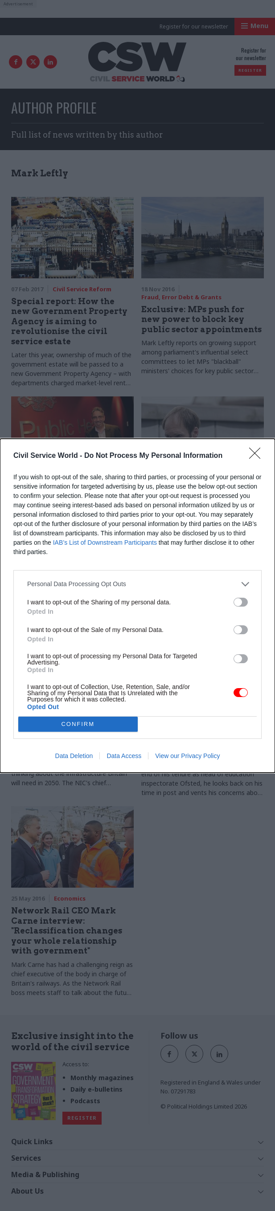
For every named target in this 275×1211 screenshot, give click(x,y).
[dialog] (137, 606)
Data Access (124, 755)
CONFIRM (77, 724)
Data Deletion (74, 755)
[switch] (241, 602)
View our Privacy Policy (187, 755)
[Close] (257, 456)
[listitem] (137, 584)
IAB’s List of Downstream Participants (105, 542)
